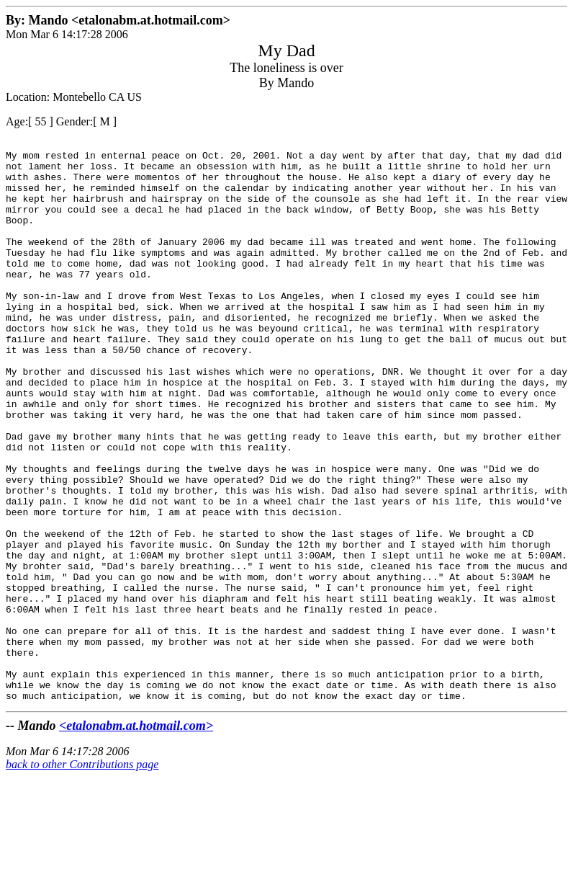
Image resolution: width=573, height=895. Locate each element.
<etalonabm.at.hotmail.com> (136, 838)
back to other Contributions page (82, 876)
